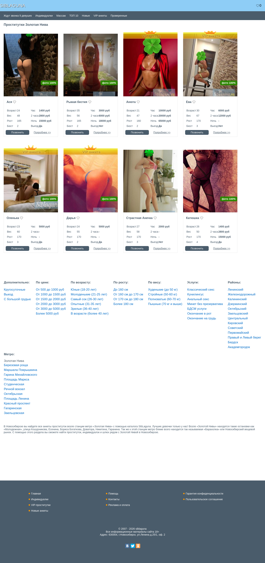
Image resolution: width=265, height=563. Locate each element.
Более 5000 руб (47, 313)
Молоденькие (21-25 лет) (89, 294)
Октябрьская (13, 394)
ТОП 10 (73, 15)
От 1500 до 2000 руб (51, 299)
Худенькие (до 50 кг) (163, 289)
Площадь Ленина (16, 398)
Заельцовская (14, 413)
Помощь (113, 493)
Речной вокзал (14, 389)
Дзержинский (237, 304)
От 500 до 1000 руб (50, 289)
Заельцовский (238, 313)
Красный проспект (17, 403)
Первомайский (238, 332)
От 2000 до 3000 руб (51, 304)
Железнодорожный (241, 294)
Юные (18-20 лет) (83, 289)
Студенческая (14, 384)
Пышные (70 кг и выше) (165, 304)
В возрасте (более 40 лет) (90, 313)
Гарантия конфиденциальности (204, 493)
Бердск (233, 342)
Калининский (237, 299)
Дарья (70, 218)
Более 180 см (123, 304)
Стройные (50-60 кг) (162, 294)
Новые (86, 15)
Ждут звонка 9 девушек (18, 15)
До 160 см (121, 289)
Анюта (131, 102)
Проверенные (119, 15)
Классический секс (201, 289)
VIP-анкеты (100, 15)
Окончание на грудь (201, 318)
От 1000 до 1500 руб (51, 294)
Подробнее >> (42, 132)
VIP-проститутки (41, 505)
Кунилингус (195, 294)
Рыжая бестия (76, 102)
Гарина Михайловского (20, 374)
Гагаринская (13, 408)
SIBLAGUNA (12, 5)
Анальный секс (198, 299)
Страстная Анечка (139, 218)
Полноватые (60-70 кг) (164, 299)
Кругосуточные (14, 289)
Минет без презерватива (205, 304)
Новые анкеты (39, 510)
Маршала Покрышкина (20, 370)
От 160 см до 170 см (128, 294)
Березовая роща (16, 365)
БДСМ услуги (197, 309)
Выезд (8, 294)
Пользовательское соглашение (204, 499)
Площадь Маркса (16, 379)
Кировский (235, 323)
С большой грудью (17, 299)
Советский (235, 328)
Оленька (13, 218)
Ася (9, 102)
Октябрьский (237, 309)
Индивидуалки (44, 15)
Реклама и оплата (119, 505)
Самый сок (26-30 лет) (87, 299)
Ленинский (235, 289)
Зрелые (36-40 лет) (85, 309)
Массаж (61, 15)
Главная (36, 493)
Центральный (238, 318)
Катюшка (192, 218)
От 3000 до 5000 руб (51, 309)
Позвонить (17, 132)
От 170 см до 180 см (128, 299)
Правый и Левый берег (244, 337)
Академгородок (239, 347)
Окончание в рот (199, 313)
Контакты (113, 499)
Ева (188, 102)
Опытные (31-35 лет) (86, 304)
